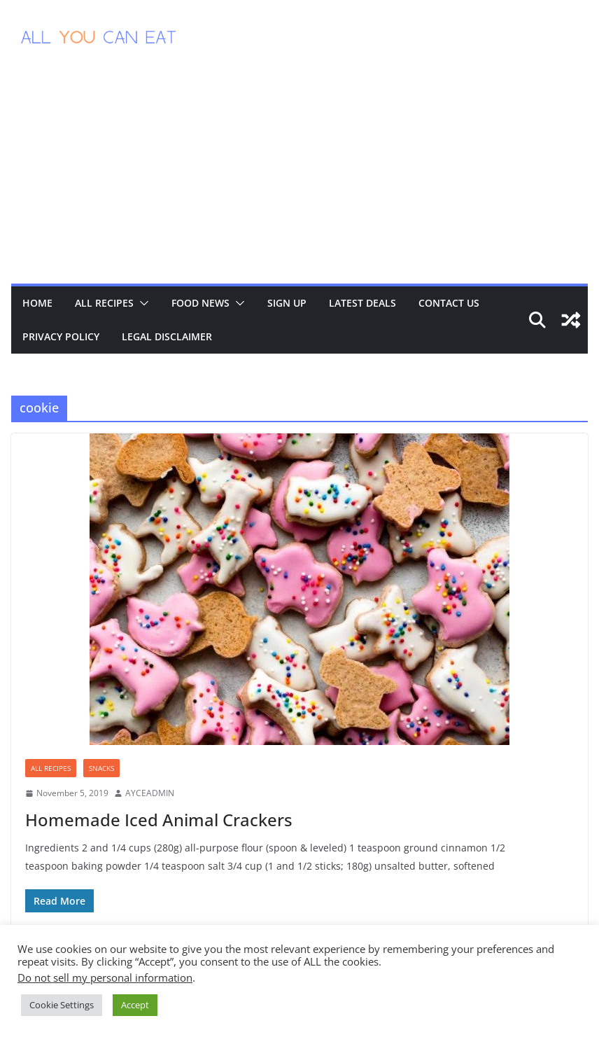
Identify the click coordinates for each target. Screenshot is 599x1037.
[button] (141, 303)
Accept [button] (135, 1004)
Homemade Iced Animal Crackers (159, 819)
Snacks (101, 768)
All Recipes (104, 302)
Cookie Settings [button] (61, 1004)
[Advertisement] (299, 179)
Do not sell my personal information (104, 977)
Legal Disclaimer (167, 336)
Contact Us (448, 302)
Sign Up (286, 302)
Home (37, 302)
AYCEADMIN (149, 793)
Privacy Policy (60, 336)
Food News (200, 302)
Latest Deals (362, 302)
